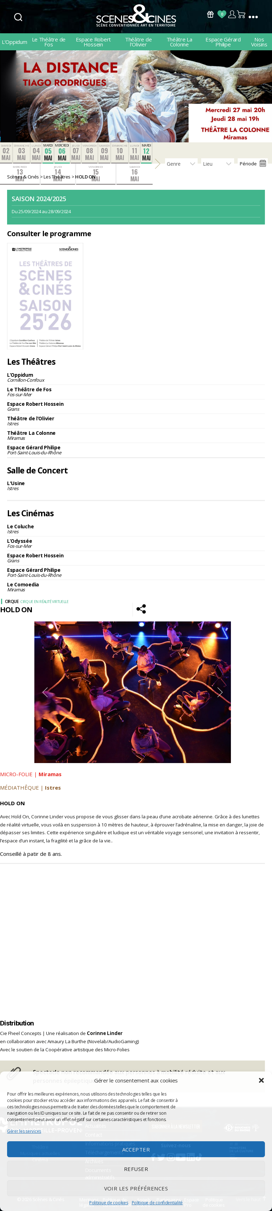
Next (220, 692)
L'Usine (136, 485)
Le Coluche (136, 529)
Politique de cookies (108, 1203)
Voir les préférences (136, 1188)
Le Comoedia (136, 587)
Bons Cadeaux (210, 14)
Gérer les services (24, 1131)
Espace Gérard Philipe (223, 42)
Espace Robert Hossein (93, 42)
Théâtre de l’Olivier (138, 42)
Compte (232, 14)
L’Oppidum (14, 41)
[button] (261, 1080)
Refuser (136, 1168)
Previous (45, 692)
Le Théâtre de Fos (49, 42)
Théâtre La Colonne (179, 42)
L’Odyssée (136, 543)
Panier (241, 14)
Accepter (136, 1149)
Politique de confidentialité (157, 1203)
